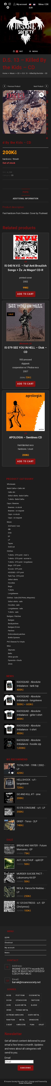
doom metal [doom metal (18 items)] (34, 995)
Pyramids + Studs (15, 660)
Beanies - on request (16, 511)
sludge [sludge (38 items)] (34, 1005)
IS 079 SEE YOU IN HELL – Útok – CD (25, 350)
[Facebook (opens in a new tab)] (6, 4)
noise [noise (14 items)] (8, 995)
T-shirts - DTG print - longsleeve (20, 562)
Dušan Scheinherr (25, 1083)
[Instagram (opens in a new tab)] (10, 4)
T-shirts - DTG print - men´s (18, 555)
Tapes (10, 543)
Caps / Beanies (13, 503)
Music (9, 522)
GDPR (7, 938)
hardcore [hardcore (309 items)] (21, 1025)
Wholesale (23, 343)
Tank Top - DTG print (16, 576)
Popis (25, 192)
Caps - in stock (14, 514)
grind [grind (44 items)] (8, 1010)
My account (10, 948)
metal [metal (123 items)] (22, 1020)
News (7, 953)
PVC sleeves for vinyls (16, 642)
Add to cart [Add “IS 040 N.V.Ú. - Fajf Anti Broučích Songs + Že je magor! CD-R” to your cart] (25, 294)
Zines (10, 664)
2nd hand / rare (14, 526)
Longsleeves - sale (15, 608)
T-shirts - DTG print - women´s (19, 558)
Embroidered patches (16, 634)
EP (9, 536)
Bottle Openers (14, 638)
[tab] (26, 192)
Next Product (38, 86)
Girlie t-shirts (13, 579)
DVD (10, 533)
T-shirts (11, 590)
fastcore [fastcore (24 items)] (35, 1000)
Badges (11, 620)
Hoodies (11, 583)
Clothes (10, 551)
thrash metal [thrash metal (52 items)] (22, 1010)
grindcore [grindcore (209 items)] (34, 1020)
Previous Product (14, 86)
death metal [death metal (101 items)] (33, 1015)
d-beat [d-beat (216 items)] (9, 1025)
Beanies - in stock (15, 507)
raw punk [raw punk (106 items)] (10, 1020)
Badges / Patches (14, 616)
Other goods (13, 657)
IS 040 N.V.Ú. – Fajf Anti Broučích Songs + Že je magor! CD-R (25, 268)
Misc (9, 646)
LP (9, 540)
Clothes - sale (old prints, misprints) (21, 598)
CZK (46, 4)
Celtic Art (11, 492)
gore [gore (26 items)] (8, 1005)
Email (7, 1057)
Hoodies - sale (13, 605)
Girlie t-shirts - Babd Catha (18, 496)
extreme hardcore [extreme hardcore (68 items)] (15, 1015)
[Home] (5, 73)
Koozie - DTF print (15, 569)
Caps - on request (15, 518)
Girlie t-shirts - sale (15, 601)
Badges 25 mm (14, 627)
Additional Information (25, 198)
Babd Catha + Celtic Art (16, 488)
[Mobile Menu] (33, 51)
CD (12, 175)
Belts (10, 653)
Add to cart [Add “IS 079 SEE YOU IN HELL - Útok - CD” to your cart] (25, 383)
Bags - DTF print (14, 565)
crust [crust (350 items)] (41, 1025)
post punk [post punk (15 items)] (20, 995)
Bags (10, 586)
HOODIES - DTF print (16, 572)
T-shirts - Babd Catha (16, 499)
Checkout (9, 943)
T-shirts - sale (13, 612)
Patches (11, 631)
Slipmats (11, 650)
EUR (31, 8)
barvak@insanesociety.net (26, 982)
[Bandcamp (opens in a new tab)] (8, 7)
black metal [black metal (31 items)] (20, 1005)
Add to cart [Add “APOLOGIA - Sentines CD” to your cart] (25, 461)
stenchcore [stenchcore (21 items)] (21, 1000)
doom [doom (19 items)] (9, 1000)
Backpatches (13, 624)
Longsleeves (13, 593)
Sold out (11, 547)
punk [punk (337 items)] (32, 1025)
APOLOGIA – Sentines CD (25, 437)
